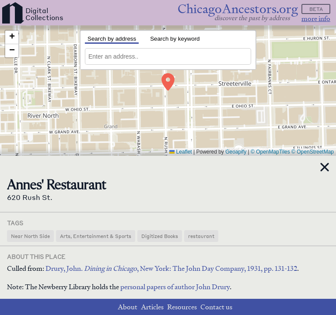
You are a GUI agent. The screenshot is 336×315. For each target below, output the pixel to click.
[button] (168, 82)
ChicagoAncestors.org (238, 9)
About (127, 307)
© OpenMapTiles (270, 152)
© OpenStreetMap (312, 152)
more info (315, 18)
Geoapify (235, 152)
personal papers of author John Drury (175, 286)
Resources (182, 307)
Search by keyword (175, 38)
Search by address (112, 38)
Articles (152, 307)
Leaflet (180, 152)
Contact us (216, 307)
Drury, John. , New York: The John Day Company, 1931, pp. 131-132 (171, 268)
